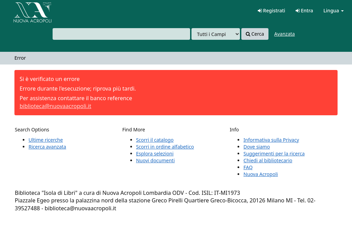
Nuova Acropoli (260, 174)
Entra (304, 10)
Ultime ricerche (46, 140)
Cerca (255, 34)
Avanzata (284, 34)
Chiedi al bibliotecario (267, 160)
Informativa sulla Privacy (271, 140)
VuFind (22, 10)
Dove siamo (256, 146)
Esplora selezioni (155, 153)
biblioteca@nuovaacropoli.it (55, 106)
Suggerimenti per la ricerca (274, 153)
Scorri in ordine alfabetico (165, 146)
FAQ (248, 167)
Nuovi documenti (155, 160)
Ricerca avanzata (47, 146)
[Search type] (215, 34)
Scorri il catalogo (155, 140)
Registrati (271, 10)
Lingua (333, 10)
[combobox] (121, 34)
